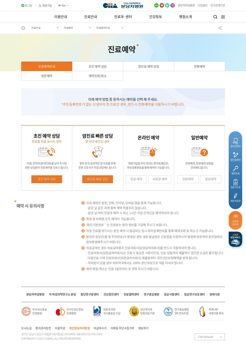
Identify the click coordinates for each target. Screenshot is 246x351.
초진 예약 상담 (98, 66)
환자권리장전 (43, 328)
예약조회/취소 (98, 75)
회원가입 (47, 5)
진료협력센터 (131, 294)
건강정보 (155, 16)
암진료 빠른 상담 (97, 179)
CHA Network (205, 337)
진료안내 (90, 16)
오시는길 (26, 328)
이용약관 (60, 328)
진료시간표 (235, 187)
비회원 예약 (160, 179)
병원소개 (185, 16)
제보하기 (143, 328)
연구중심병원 (151, 294)
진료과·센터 (123, 16)
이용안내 (60, 16)
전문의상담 (235, 200)
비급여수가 (100, 328)
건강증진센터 (111, 294)
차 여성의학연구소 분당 (62, 294)
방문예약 (46, 75)
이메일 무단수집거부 (122, 328)
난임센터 (202, 5)
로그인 (28, 5)
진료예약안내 (46, 66)
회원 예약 (136, 179)
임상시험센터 (172, 294)
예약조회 (235, 173)
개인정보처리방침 (79, 328)
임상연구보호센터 (194, 294)
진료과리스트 (235, 223)
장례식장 (214, 294)
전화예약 (199, 66)
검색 (215, 17)
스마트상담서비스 (235, 239)
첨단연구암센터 (90, 294)
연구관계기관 (217, 5)
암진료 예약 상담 (148, 66)
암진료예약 (235, 159)
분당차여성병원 (186, 5)
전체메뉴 (223, 17)
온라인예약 (235, 146)
